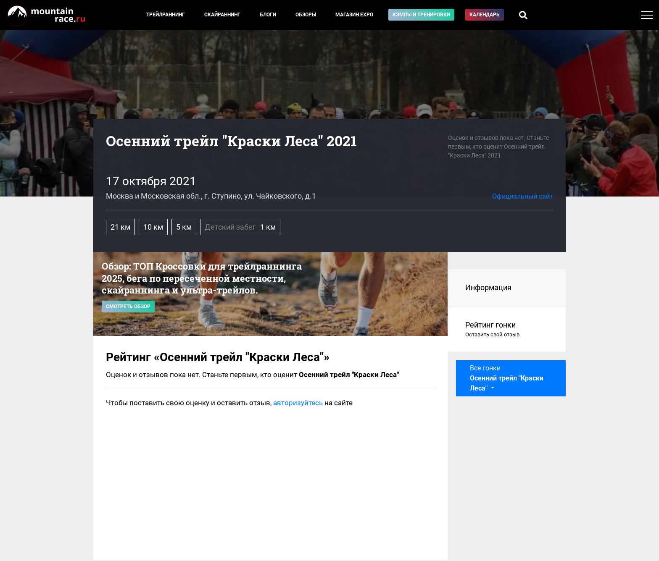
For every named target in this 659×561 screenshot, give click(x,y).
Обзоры (305, 15)
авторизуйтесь (298, 402)
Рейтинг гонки (507, 329)
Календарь (484, 15)
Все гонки (506, 378)
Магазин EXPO (354, 15)
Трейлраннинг (165, 15)
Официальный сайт (522, 196)
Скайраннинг (222, 15)
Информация (488, 287)
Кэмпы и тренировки (421, 15)
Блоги (268, 15)
